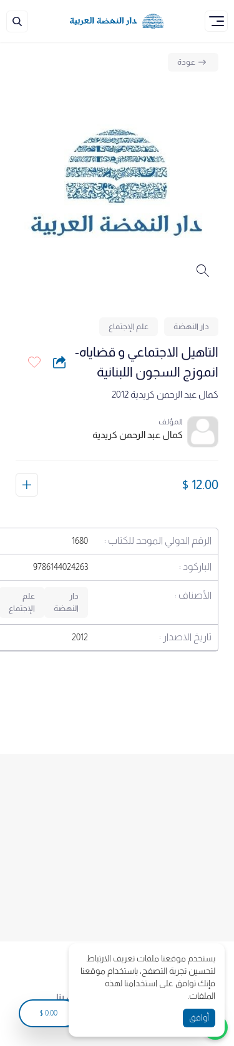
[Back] (193, 62)
